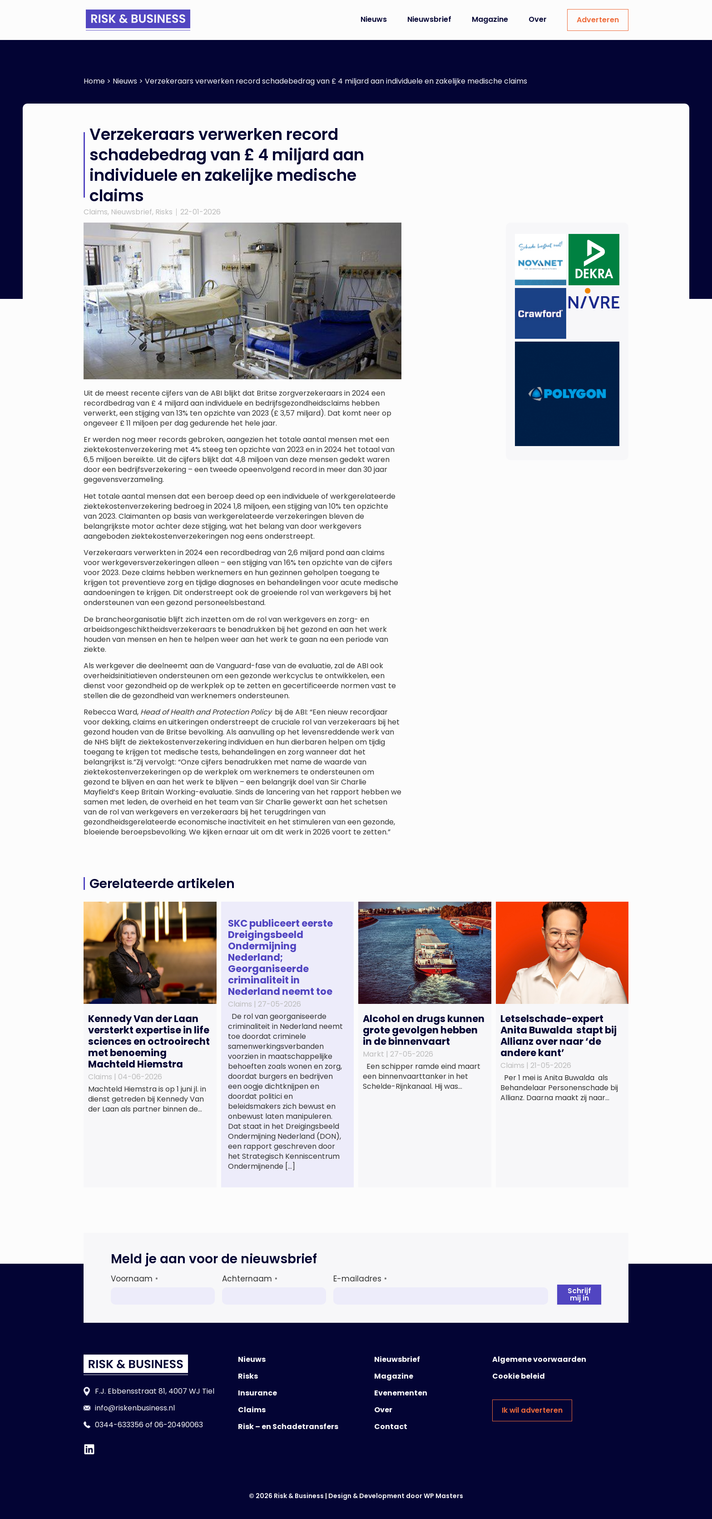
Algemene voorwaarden (539, 1359)
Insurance (257, 1393)
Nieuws (374, 19)
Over (538, 19)
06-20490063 (178, 1425)
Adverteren (598, 20)
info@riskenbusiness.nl (135, 1408)
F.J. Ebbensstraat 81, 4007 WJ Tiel (154, 1391)
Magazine (490, 19)
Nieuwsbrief (429, 19)
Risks (164, 212)
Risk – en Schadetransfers (288, 1426)
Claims (96, 212)
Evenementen (400, 1393)
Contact (390, 1426)
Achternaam (249, 1279)
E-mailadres (360, 1279)
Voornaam (134, 1279)
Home (94, 81)
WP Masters (443, 1495)
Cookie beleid (518, 1376)
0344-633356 (119, 1425)
